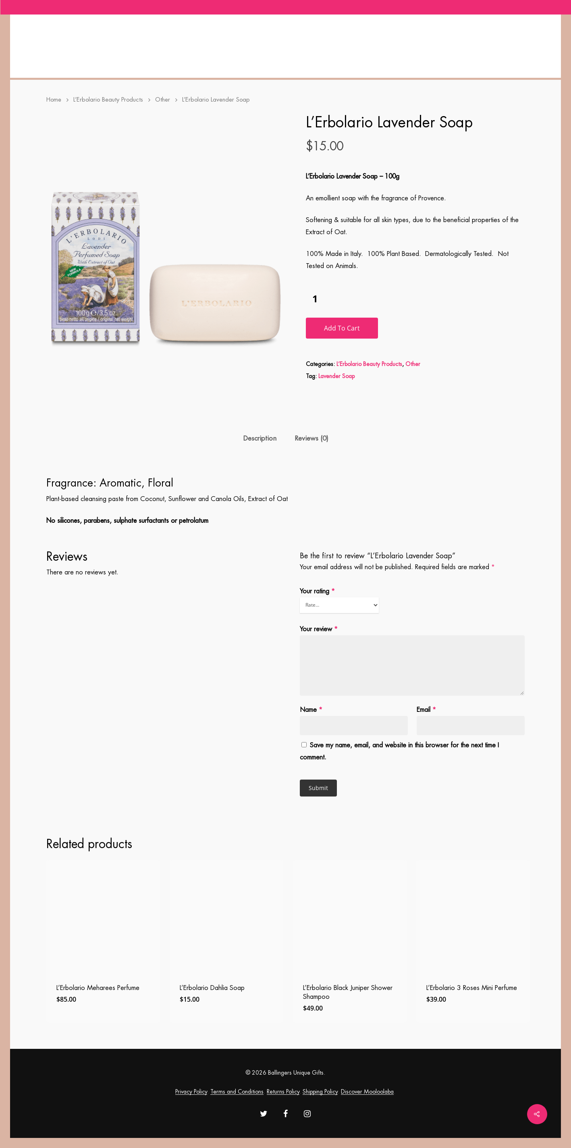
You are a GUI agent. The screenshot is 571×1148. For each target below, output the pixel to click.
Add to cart (342, 328)
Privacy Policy (191, 1091)
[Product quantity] (315, 298)
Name (311, 710)
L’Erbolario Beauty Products (108, 100)
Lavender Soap (336, 376)
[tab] (259, 438)
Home (53, 100)
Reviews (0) (311, 438)
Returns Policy (283, 1091)
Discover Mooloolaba (367, 1091)
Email (426, 710)
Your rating (317, 591)
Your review (319, 629)
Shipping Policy (320, 1091)
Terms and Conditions (237, 1091)
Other (162, 100)
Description (259, 438)
